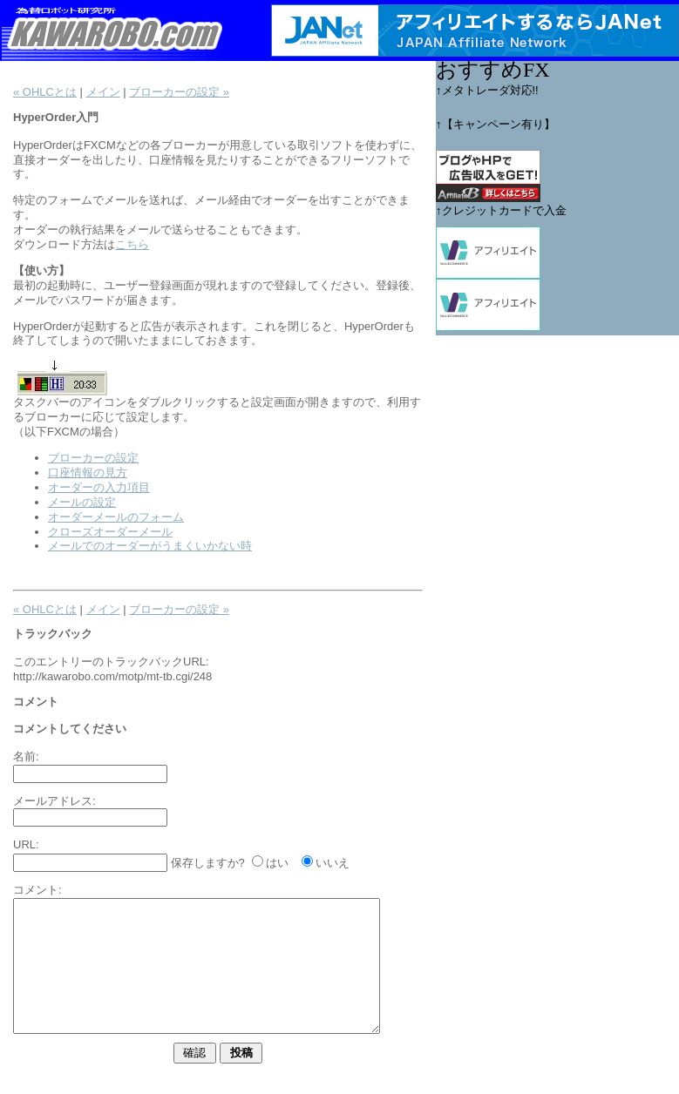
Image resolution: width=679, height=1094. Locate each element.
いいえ (333, 862)
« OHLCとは (45, 91)
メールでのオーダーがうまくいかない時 (150, 545)
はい (277, 862)
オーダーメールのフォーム (116, 516)
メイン (103, 91)
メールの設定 (82, 502)
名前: (26, 756)
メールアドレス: (54, 800)
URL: (26, 844)
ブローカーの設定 (93, 457)
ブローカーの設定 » (179, 91)
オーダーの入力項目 (99, 487)
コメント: (37, 889)
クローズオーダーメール (110, 531)
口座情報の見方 (87, 472)
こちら (132, 244)
